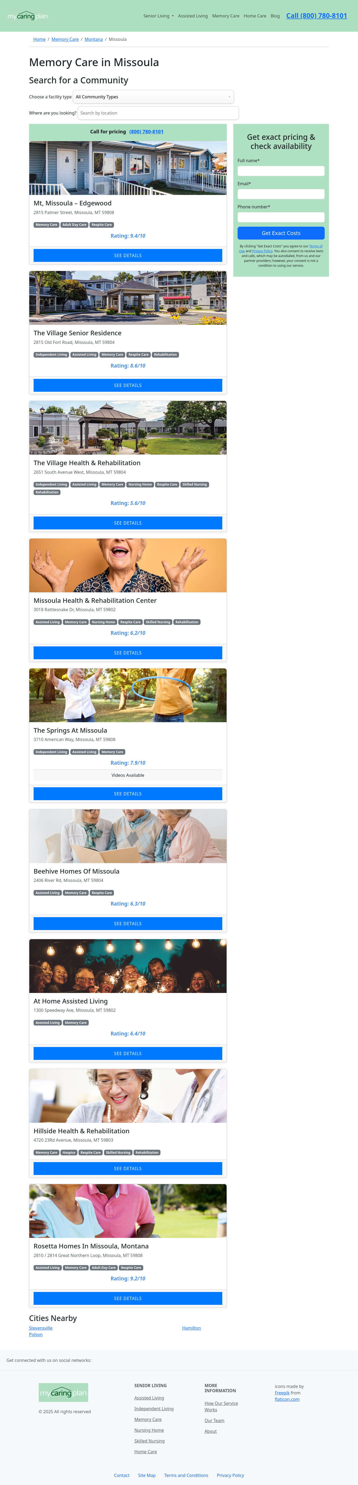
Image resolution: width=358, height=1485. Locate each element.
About (211, 1431)
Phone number (254, 207)
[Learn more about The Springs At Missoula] (128, 735)
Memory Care (225, 16)
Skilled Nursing (149, 1441)
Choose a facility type (50, 97)
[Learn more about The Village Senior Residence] (128, 332)
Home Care (255, 16)
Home (39, 39)
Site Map (147, 1475)
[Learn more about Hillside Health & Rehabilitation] (128, 1123)
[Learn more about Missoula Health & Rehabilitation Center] (128, 600)
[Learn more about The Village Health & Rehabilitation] (128, 466)
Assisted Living (193, 16)
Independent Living (154, 1409)
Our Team (214, 1420)
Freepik (282, 1393)
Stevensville (41, 1328)
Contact (122, 1475)
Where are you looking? (52, 113)
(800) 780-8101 (147, 131)
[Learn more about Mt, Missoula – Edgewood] (128, 202)
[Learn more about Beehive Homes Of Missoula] (128, 870)
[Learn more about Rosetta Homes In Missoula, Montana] (128, 1245)
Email (244, 184)
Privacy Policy (262, 251)
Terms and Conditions (186, 1475)
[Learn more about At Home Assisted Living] (128, 1000)
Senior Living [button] (157, 16)
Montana (94, 39)
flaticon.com (287, 1399)
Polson (36, 1334)
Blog (275, 16)
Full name (249, 160)
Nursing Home (149, 1430)
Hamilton (191, 1328)
